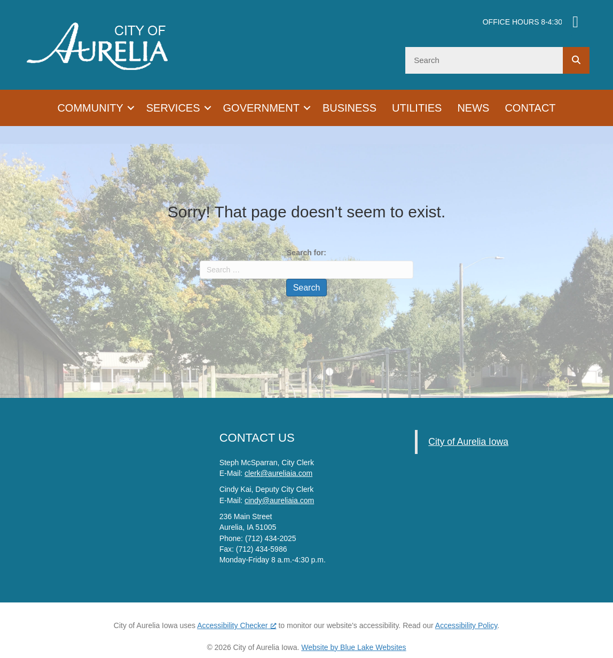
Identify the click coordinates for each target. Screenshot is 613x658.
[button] (130, 108)
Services (173, 108)
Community (90, 108)
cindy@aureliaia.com (279, 500)
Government (261, 108)
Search (306, 287)
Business (349, 108)
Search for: (306, 252)
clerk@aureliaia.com (278, 473)
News (473, 108)
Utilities (417, 108)
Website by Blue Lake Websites (353, 647)
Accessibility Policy (466, 625)
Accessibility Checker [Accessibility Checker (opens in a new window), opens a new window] (236, 625)
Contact (530, 108)
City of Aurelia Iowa (468, 441)
